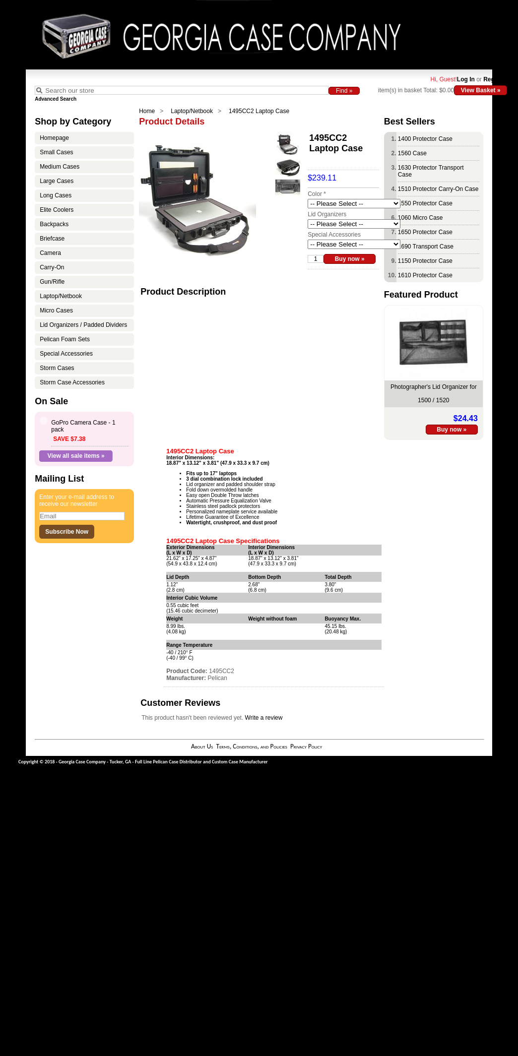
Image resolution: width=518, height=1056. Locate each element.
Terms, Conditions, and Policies (251, 746)
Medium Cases (59, 166)
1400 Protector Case (425, 138)
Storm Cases (57, 368)
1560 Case (412, 153)
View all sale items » (76, 455)
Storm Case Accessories (72, 382)
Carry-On (52, 267)
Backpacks (54, 224)
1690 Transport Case (425, 246)
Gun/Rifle (52, 281)
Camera (50, 252)
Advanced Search (55, 99)
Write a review (264, 717)
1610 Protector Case (425, 275)
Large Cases (56, 181)
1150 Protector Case (425, 260)
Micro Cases (56, 310)
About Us (202, 746)
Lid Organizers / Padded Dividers (83, 324)
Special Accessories (66, 353)
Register (495, 79)
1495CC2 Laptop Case (259, 111)
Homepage (54, 137)
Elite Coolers (56, 209)
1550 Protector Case (425, 203)
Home (147, 111)
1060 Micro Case (420, 217)
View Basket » (481, 90)
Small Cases (56, 152)
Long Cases (55, 195)
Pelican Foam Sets (65, 339)
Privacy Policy (306, 746)
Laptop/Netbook (192, 111)
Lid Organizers (327, 214)
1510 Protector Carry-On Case (438, 189)
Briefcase (52, 238)
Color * (317, 193)
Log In (466, 79)
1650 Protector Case (425, 232)
